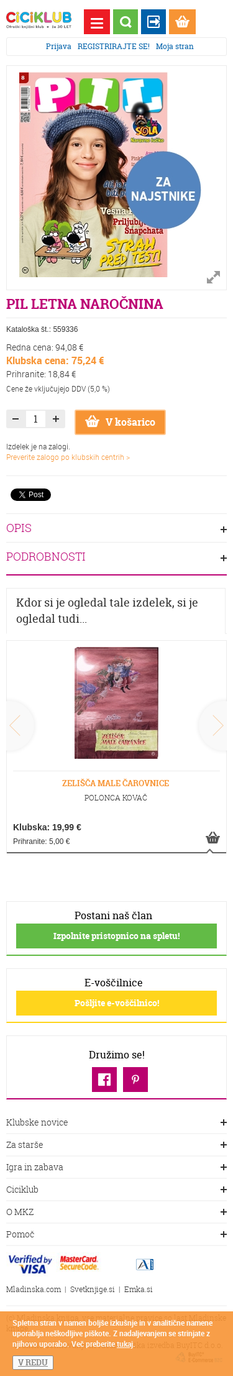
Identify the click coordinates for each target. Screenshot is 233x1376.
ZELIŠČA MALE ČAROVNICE (115, 783)
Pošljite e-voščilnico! (117, 1003)
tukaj (125, 1344)
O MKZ (116, 1213)
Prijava (58, 46)
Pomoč (116, 1235)
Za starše (116, 1145)
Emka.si (138, 1289)
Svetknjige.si (92, 1289)
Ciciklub (116, 1190)
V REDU (33, 1362)
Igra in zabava (116, 1168)
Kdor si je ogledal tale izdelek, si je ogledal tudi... (107, 610)
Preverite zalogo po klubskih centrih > (68, 457)
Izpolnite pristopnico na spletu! (116, 936)
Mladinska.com (33, 1289)
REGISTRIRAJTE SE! (114, 46)
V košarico (120, 422)
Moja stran (175, 46)
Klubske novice (116, 1123)
